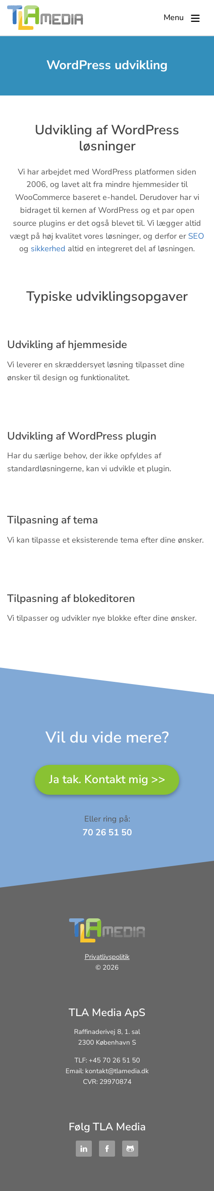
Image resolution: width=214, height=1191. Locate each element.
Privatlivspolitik (107, 957)
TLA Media (45, 17)
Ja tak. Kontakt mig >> (107, 779)
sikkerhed (48, 248)
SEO (196, 236)
